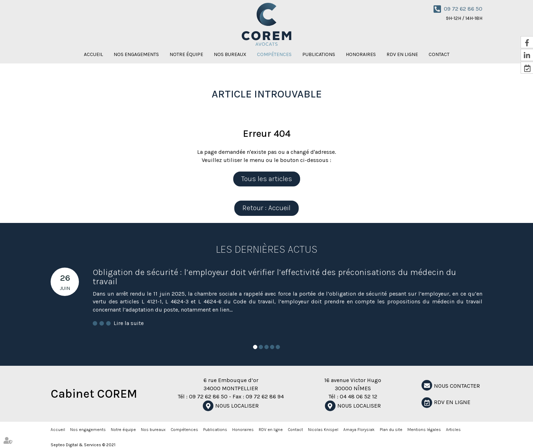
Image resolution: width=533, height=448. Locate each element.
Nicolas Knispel (323, 429)
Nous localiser (237, 405)
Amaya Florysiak (359, 429)
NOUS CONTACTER (457, 385)
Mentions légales (424, 429)
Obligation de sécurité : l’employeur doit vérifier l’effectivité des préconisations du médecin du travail (274, 276)
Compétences (274, 54)
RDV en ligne (402, 54)
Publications (318, 54)
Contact (439, 54)
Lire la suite (129, 323)
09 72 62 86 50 (463, 8)
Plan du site (391, 429)
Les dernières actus (266, 249)
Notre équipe (186, 54)
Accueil (93, 54)
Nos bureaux (230, 54)
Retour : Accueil (266, 208)
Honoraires (361, 54)
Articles (453, 429)
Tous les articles (266, 179)
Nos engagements (136, 54)
